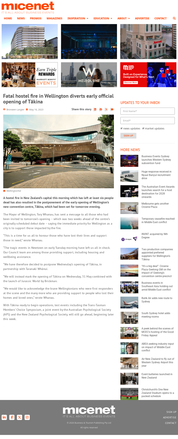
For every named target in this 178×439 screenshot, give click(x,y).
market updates (154, 132)
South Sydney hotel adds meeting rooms (156, 319)
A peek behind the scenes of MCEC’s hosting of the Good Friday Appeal (158, 336)
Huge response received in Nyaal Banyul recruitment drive (156, 179)
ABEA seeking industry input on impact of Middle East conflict (158, 351)
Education (103, 22)
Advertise (142, 22)
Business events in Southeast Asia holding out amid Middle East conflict (157, 290)
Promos (35, 22)
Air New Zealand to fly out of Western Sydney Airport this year (158, 366)
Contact (160, 22)
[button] (174, 22)
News (21, 22)
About (123, 22)
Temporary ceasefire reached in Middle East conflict (158, 224)
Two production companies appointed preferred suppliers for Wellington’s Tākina (157, 258)
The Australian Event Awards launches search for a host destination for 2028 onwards (158, 195)
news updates (131, 132)
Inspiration (78, 22)
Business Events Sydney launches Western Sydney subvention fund (156, 164)
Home (8, 22)
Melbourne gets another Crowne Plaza (155, 209)
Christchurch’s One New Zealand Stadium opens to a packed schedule (158, 397)
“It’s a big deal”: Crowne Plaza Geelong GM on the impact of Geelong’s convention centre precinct (157, 275)
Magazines (54, 22)
